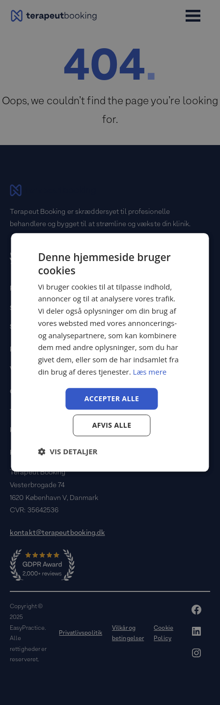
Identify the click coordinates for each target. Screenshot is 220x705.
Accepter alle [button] (111, 398)
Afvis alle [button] (112, 425)
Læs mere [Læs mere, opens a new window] (150, 372)
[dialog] (110, 352)
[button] (67, 451)
